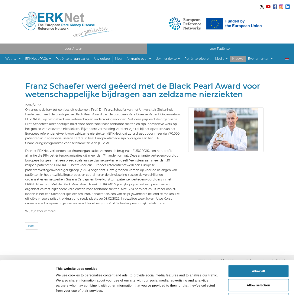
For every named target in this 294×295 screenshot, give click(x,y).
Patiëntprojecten (197, 59)
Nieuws (237, 59)
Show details (224, 286)
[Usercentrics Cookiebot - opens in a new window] (27, 286)
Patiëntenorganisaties (73, 59)
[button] (13, 59)
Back (31, 226)
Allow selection (258, 253)
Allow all (258, 239)
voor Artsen (73, 48)
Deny (258, 267)
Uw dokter (102, 59)
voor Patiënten (221, 48)
